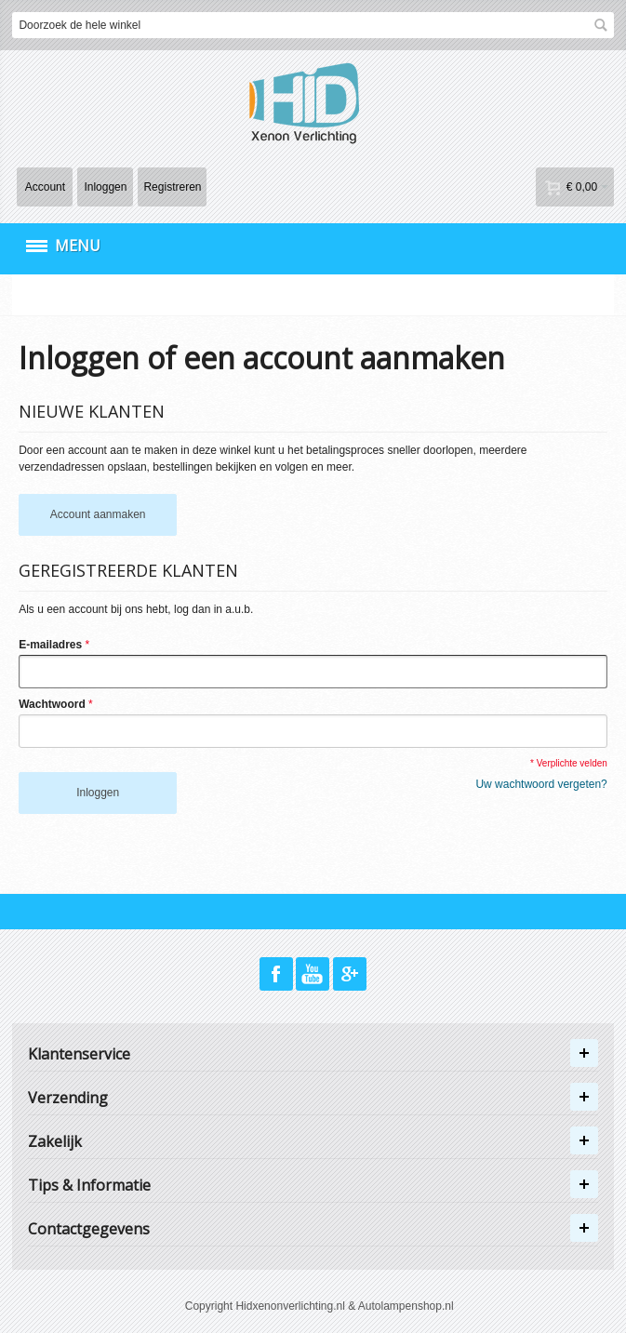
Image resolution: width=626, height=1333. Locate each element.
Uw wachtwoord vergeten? (540, 784)
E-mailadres (50, 644)
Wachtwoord (52, 704)
